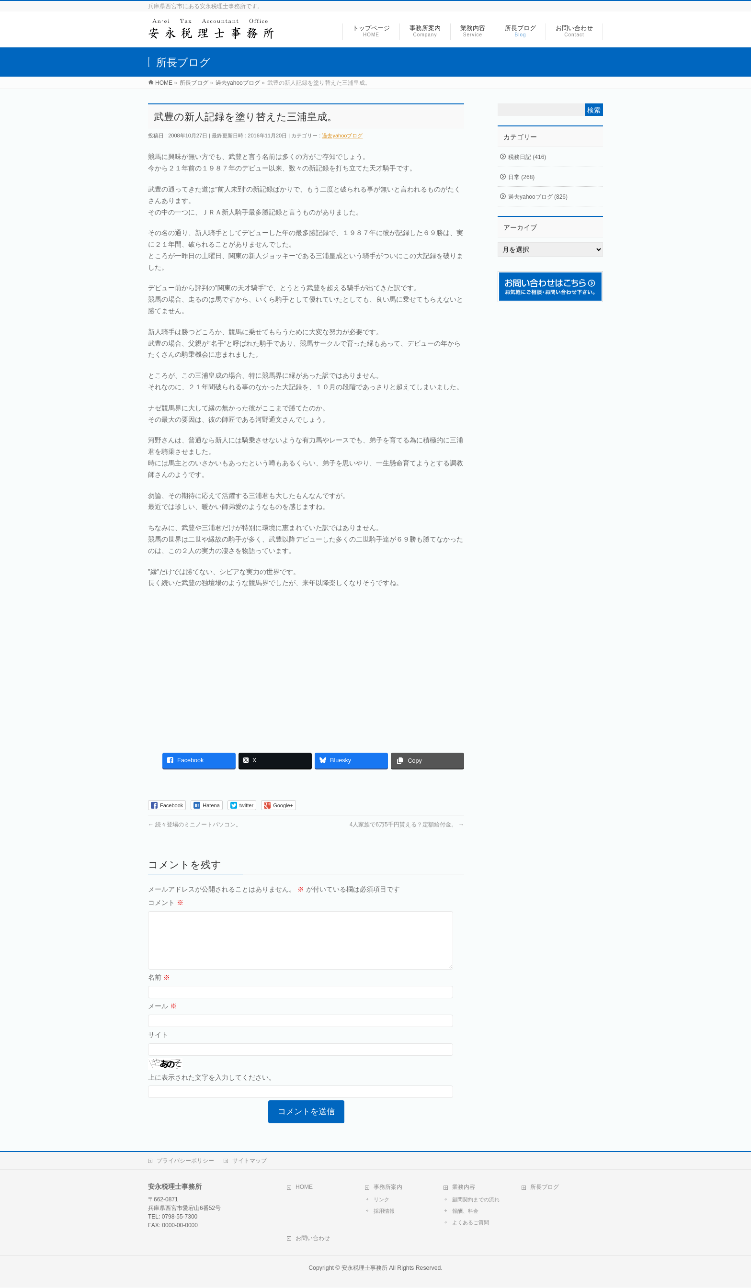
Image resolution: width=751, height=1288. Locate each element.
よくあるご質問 (470, 1223)
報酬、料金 (465, 1211)
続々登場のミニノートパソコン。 (194, 824)
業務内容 (463, 1187)
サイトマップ (249, 1161)
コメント (165, 902)
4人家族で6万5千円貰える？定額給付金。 (407, 824)
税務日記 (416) (527, 157)
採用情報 (384, 1211)
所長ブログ (544, 1187)
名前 (159, 989)
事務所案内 (388, 1187)
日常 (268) (521, 177)
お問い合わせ (313, 1238)
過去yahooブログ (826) (538, 196)
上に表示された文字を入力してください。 (211, 1089)
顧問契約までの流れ (476, 1200)
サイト (158, 1046)
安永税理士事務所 (364, 1268)
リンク (381, 1200)
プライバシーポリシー (185, 1161)
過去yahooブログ (342, 135)
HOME (304, 1187)
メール (162, 1017)
